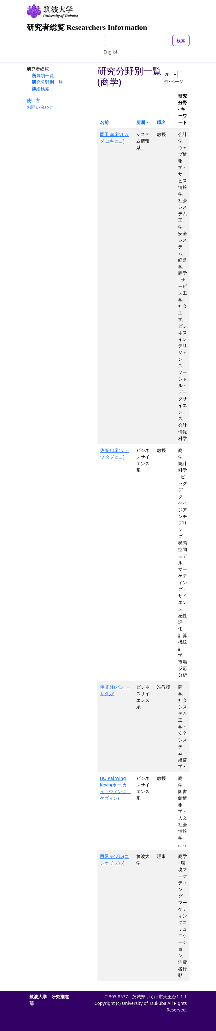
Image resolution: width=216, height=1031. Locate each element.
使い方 (33, 100)
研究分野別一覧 (47, 82)
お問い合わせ (40, 107)
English (111, 52)
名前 (104, 122)
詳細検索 (41, 89)
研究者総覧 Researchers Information (87, 27)
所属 (140, 122)
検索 (181, 40)
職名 (161, 122)
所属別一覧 (43, 75)
